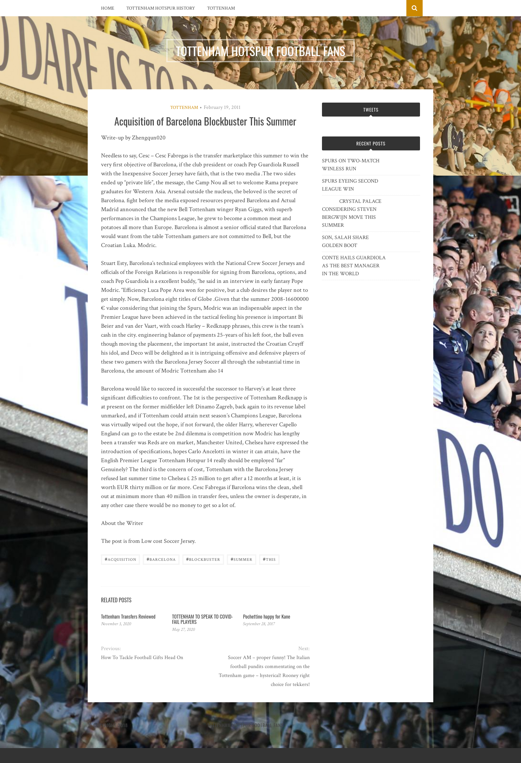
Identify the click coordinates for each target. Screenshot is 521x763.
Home (107, 8)
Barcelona (161, 559)
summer (242, 559)
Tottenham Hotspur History (160, 8)
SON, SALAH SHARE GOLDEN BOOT (345, 241)
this (269, 559)
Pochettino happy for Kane (266, 616)
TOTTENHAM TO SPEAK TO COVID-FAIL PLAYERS (202, 619)
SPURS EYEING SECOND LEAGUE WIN (350, 185)
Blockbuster (203, 559)
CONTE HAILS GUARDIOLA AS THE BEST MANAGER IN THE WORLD (354, 265)
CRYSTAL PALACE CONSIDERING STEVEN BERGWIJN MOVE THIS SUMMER (351, 213)
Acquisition (120, 559)
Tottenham (221, 8)
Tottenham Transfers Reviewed (128, 616)
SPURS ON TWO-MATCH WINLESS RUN (350, 164)
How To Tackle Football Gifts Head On (142, 657)
